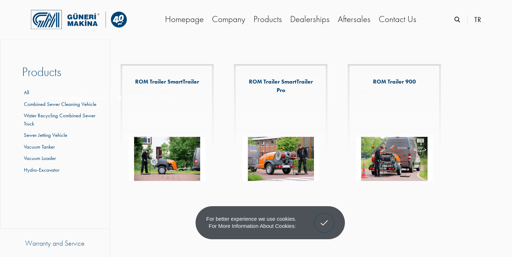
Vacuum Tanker (38, 146)
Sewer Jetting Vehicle (44, 135)
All (26, 92)
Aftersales (354, 19)
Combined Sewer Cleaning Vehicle (59, 104)
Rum (166, 97)
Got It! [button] (324, 217)
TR (477, 19)
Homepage (184, 19)
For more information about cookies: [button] (252, 226)
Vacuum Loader (39, 158)
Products (268, 19)
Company (228, 19)
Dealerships (310, 19)
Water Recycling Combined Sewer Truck (58, 119)
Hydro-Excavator (40, 169)
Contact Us (397, 19)
